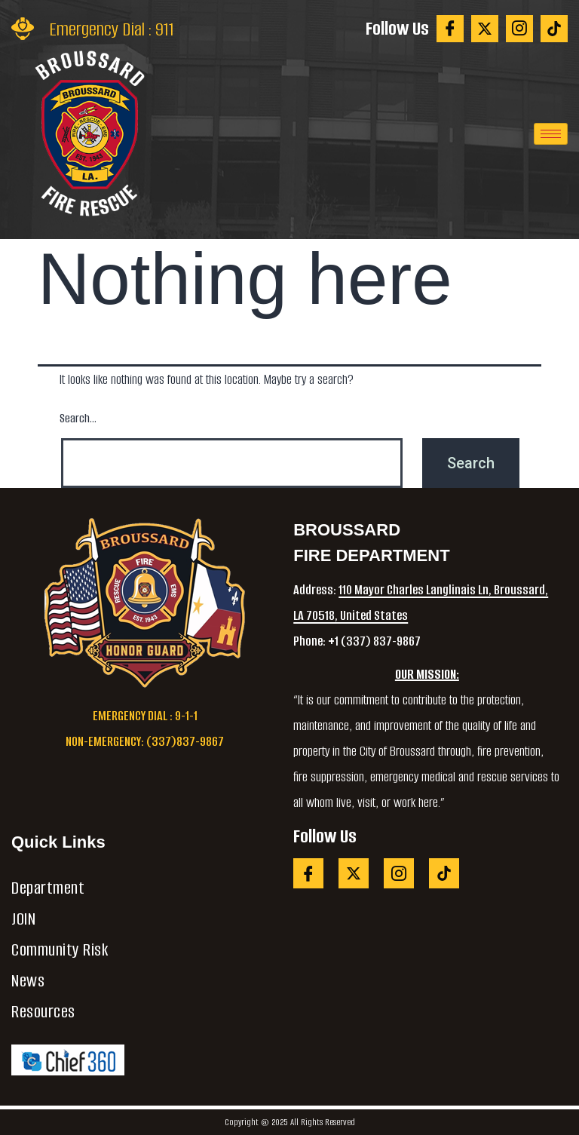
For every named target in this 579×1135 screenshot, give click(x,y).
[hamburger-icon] (551, 134)
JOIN (23, 919)
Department (47, 888)
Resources (43, 1011)
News (27, 980)
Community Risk (60, 950)
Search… (78, 418)
